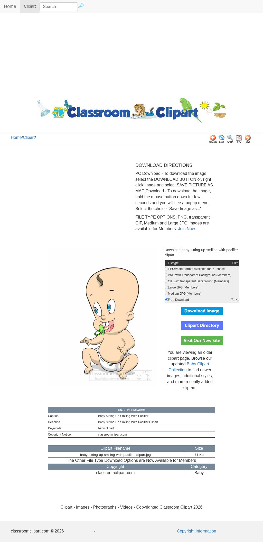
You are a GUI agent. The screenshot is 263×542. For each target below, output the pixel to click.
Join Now (186, 229)
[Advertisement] (131, 54)
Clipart (32, 6)
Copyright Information (196, 531)
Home (10, 6)
